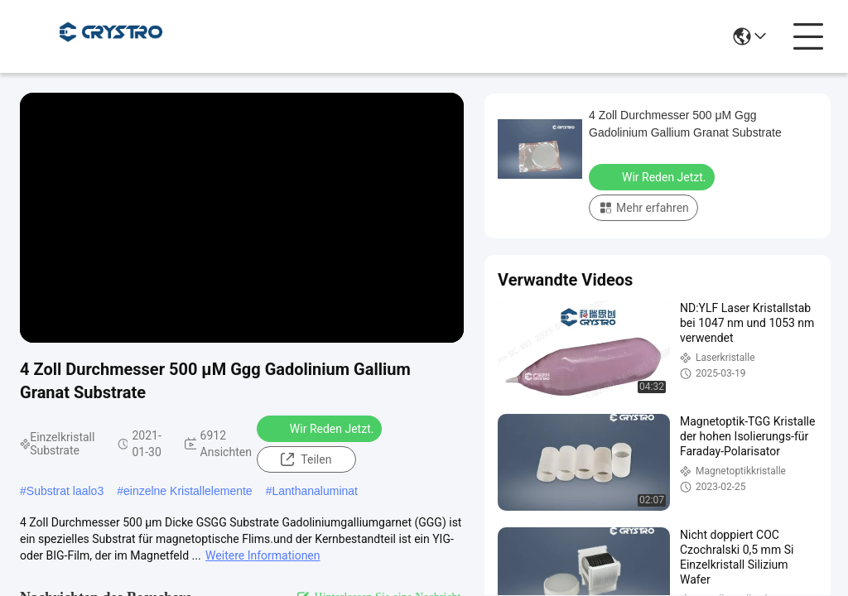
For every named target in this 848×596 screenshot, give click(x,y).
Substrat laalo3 (65, 490)
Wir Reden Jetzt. (321, 428)
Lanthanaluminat (315, 490)
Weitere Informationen (262, 555)
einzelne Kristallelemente (188, 490)
